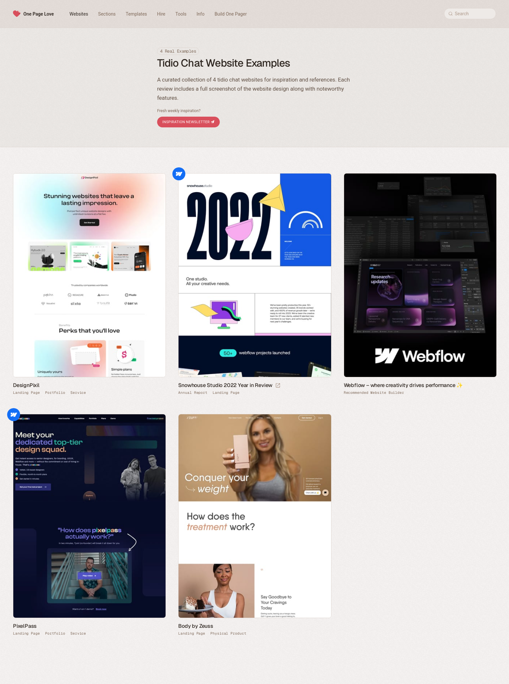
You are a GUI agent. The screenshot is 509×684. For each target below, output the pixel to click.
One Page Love (38, 14)
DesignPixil (26, 385)
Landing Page (26, 392)
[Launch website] (278, 385)
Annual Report (192, 392)
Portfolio (55, 392)
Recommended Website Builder (374, 392)
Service (78, 392)
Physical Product (228, 633)
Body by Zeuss (195, 626)
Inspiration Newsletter (188, 122)
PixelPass (25, 626)
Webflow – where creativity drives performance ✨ (403, 385)
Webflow (178, 173)
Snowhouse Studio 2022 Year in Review (225, 385)
